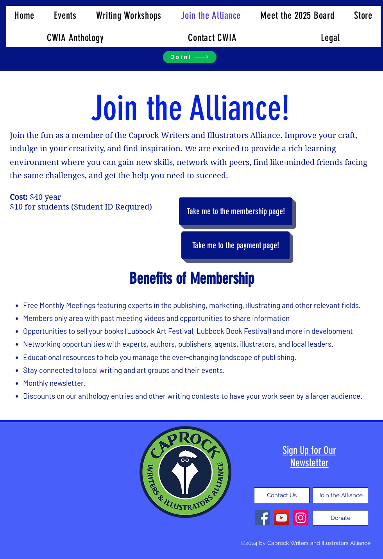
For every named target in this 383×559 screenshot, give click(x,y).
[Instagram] (300, 517)
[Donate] (340, 518)
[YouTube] (281, 517)
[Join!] (190, 57)
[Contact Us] (282, 495)
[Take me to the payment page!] (235, 245)
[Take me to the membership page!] (235, 211)
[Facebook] (262, 517)
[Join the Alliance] (340, 495)
